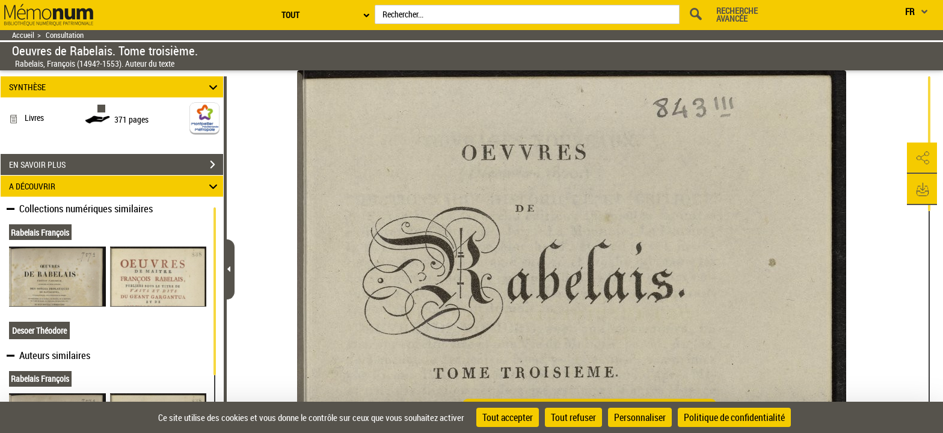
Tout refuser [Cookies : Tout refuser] (573, 417)
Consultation (65, 35)
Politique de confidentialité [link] (734, 417)
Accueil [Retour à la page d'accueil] (23, 35)
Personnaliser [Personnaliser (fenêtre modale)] (640, 417)
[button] (922, 158)
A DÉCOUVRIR (115, 186)
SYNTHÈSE (115, 86)
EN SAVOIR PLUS (116, 164)
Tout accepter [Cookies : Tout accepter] (507, 417)
